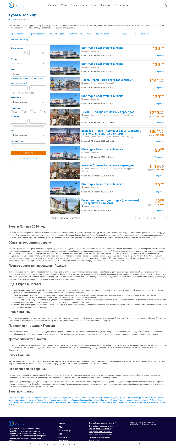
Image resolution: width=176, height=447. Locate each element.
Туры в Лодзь (121, 34)
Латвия (83, 398)
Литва (76, 398)
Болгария (60, 400)
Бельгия (126, 398)
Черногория (62, 398)
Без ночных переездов (24, 93)
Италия (45, 398)
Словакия (91, 398)
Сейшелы (146, 402)
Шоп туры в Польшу (19, 39)
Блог (93, 5)
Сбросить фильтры (28, 158)
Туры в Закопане (141, 34)
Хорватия (23, 400)
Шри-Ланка (131, 402)
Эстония (99, 398)
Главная (52, 5)
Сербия (68, 400)
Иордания (138, 400)
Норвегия (32, 400)
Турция (114, 400)
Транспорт (16, 108)
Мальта (122, 402)
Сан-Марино (94, 400)
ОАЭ (164, 402)
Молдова (114, 402)
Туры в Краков (17, 34)
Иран (107, 402)
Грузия (146, 400)
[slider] (11, 126)
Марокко (91, 402)
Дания (46, 400)
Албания (153, 400)
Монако (160, 398)
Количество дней (19, 83)
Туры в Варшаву (36, 34)
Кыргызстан (156, 402)
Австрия (20, 398)
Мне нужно (16, 98)
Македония (25, 402)
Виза (13, 131)
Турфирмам (121, 5)
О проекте (105, 5)
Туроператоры (79, 5)
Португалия (105, 400)
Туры (64, 5)
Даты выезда (17, 48)
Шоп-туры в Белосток (80, 34)
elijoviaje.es (142, 423)
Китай (139, 402)
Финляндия (13, 400)
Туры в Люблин (102, 34)
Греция (53, 400)
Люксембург (136, 398)
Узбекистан (65, 402)
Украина (75, 400)
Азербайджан (53, 402)
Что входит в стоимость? (100, 429)
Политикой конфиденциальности (124, 444)
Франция (53, 398)
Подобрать (28, 153)
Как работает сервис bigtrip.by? (102, 423)
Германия (29, 398)
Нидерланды (116, 398)
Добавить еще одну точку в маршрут (27, 78)
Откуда (14, 59)
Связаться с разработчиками (101, 434)
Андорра (34, 402)
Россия (40, 400)
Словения (84, 400)
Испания (37, 398)
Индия (11, 405)
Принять (142, 444)
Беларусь (12, 398)
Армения (42, 402)
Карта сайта (94, 440)
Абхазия (83, 402)
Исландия (100, 402)
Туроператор (17, 141)
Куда (13, 69)
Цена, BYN (15, 116)
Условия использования (99, 437)
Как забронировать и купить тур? (103, 426)
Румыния (121, 400)
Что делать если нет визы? (100, 432)
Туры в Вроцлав (57, 34)
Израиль (129, 400)
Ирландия (75, 402)
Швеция (107, 398)
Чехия (70, 398)
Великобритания (149, 398)
